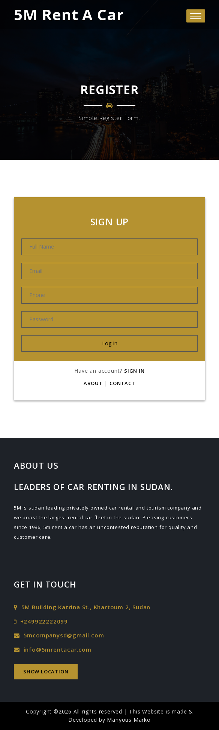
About (93, 383)
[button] (195, 15)
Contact (122, 383)
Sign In (134, 370)
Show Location (45, 671)
